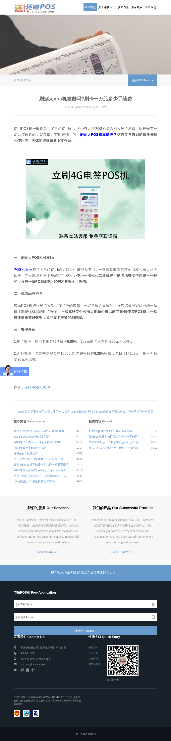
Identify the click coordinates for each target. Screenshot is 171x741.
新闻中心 (26, 80)
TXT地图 (18, 704)
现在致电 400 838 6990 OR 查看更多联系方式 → (85, 572)
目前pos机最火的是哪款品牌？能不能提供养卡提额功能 (115, 436)
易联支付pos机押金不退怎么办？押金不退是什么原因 (120, 411)
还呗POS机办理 (37, 387)
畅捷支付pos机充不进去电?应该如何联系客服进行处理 (41, 431)
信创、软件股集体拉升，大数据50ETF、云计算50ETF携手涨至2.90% (41, 475)
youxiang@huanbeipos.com (35, 664)
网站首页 (90, 7)
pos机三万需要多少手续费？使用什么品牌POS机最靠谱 (52, 411)
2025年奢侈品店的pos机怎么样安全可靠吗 (40, 470)
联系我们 (150, 7)
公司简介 (93, 647)
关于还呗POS (106, 7)
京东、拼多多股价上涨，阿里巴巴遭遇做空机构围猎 (115, 447)
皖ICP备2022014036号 (58, 700)
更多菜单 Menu (142, 80)
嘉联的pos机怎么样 (26, 453)
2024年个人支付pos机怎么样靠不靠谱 (37, 442)
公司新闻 (93, 653)
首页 (16, 80)
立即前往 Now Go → (48, 551)
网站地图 (76, 700)
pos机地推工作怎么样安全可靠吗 (34, 481)
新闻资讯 (123, 7)
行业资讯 (93, 658)
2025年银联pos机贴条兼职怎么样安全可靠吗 (115, 442)
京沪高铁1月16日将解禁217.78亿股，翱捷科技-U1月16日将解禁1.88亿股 (41, 459)
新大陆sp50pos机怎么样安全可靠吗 (110, 431)
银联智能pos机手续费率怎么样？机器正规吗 (41, 464)
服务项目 (136, 7)
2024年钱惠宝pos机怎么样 (30, 447)
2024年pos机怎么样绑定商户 (32, 436)
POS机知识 (94, 664)
